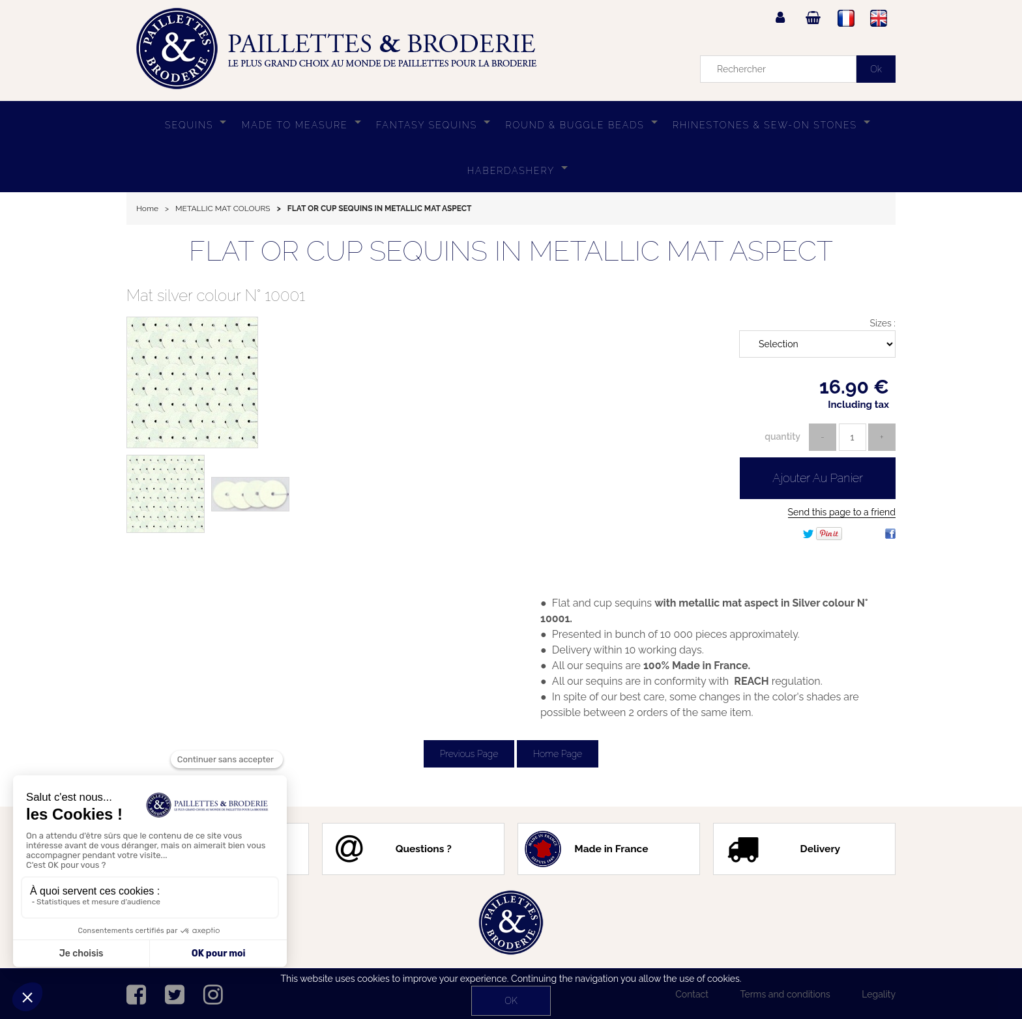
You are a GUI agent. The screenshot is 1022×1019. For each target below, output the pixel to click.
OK (510, 1001)
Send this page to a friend (842, 512)
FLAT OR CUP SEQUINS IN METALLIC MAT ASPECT (511, 251)
